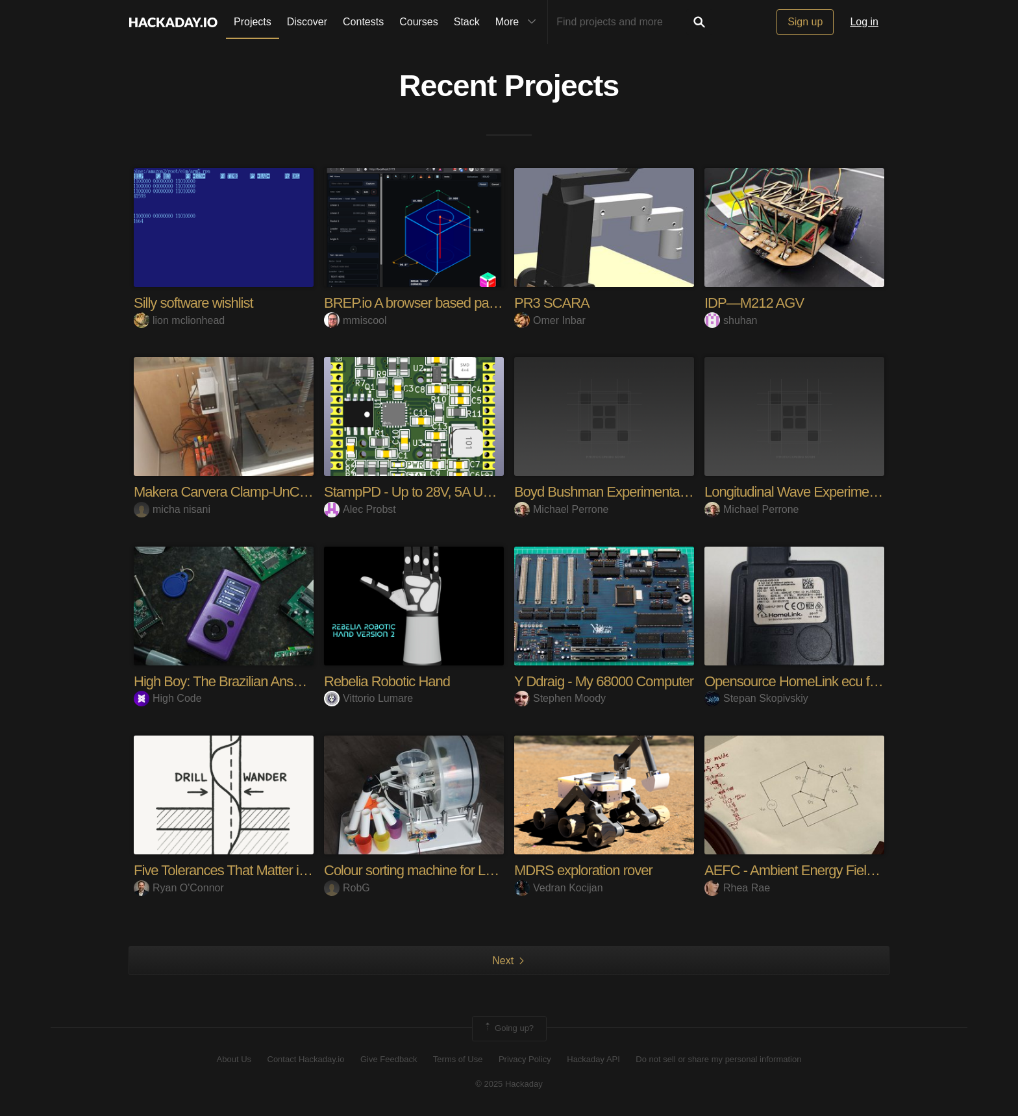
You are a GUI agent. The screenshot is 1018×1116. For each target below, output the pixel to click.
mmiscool (355, 320)
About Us (234, 1059)
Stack (467, 21)
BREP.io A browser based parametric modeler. (456, 303)
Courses (418, 21)
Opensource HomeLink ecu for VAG (807, 681)
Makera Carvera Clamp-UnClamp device (251, 492)
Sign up (805, 21)
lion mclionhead (179, 320)
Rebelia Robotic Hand (387, 681)
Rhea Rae (737, 887)
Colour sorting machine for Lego (415, 870)
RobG (347, 887)
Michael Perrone (561, 509)
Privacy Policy (525, 1059)
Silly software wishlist (193, 303)
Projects (252, 21)
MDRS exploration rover (583, 870)
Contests (363, 21)
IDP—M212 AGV (754, 303)
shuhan (731, 320)
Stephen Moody (560, 698)
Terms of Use (458, 1059)
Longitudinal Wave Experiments (795, 492)
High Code (168, 698)
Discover (307, 21)
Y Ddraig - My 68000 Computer (603, 681)
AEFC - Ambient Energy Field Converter (819, 870)
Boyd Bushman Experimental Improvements (641, 492)
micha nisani (172, 509)
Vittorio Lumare (368, 698)
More (518, 22)
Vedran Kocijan (558, 887)
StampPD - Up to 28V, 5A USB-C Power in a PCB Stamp (487, 492)
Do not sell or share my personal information (718, 1059)
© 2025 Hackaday (509, 1084)
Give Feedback (388, 1059)
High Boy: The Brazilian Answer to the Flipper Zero (278, 681)
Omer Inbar (550, 320)
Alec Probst (360, 509)
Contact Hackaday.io (306, 1059)
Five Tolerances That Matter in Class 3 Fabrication (276, 870)
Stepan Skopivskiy (756, 698)
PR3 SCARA (552, 303)
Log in (864, 21)
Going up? (508, 1028)
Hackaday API (593, 1059)
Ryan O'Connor (179, 887)
